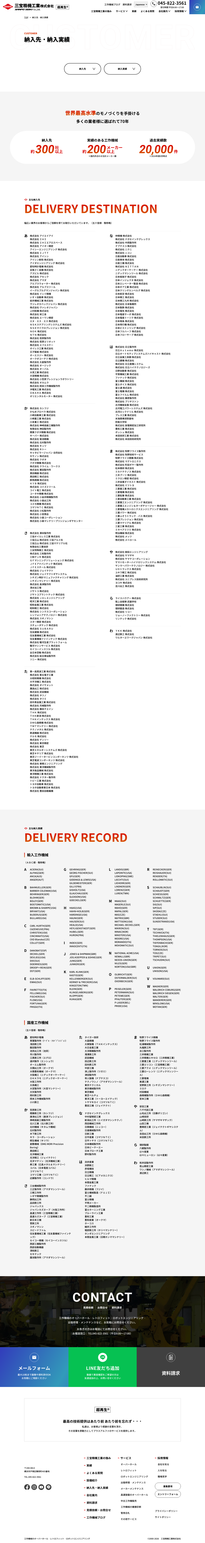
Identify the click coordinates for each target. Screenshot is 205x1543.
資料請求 (92, 1502)
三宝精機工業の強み (99, 1458)
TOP (26, 17)
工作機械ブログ (96, 1517)
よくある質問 (95, 1473)
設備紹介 (92, 1480)
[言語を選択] (141, 4)
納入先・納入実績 (97, 1488)
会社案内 (92, 1495)
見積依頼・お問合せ (99, 1510)
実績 (89, 1465)
